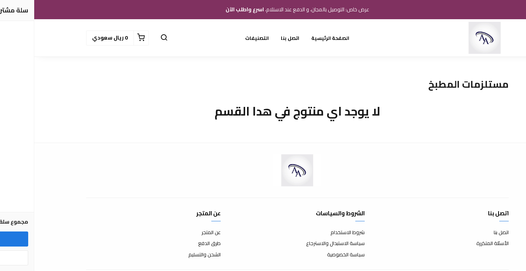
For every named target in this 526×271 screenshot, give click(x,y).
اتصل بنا (256, 38)
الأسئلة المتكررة (458, 243)
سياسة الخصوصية (311, 255)
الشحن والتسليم (170, 255)
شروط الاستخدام (313, 232)
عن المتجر (176, 232)
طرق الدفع (175, 243)
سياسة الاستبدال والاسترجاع (301, 243)
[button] (129, 38)
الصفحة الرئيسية (296, 38)
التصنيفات (223, 38)
